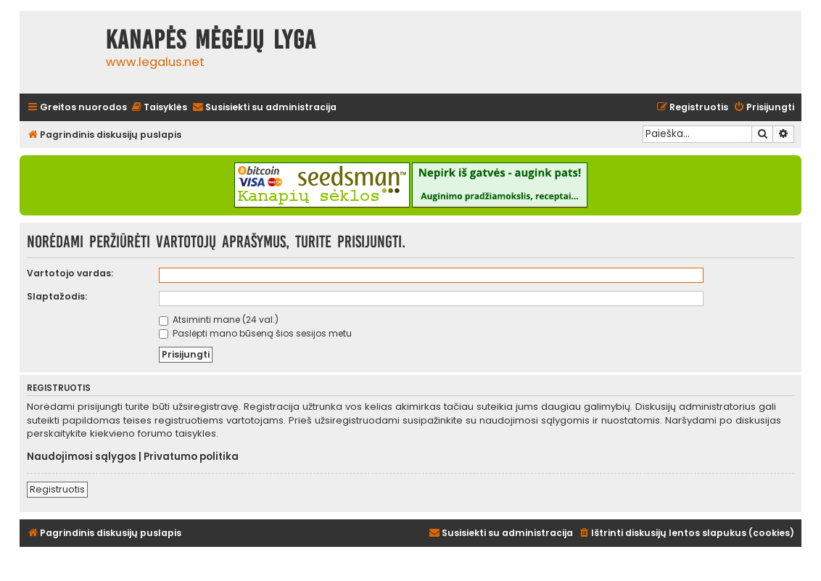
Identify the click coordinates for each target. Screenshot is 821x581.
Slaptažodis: (57, 296)
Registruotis (57, 489)
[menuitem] (159, 108)
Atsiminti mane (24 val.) (219, 319)
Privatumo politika (191, 456)
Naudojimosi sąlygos (81, 456)
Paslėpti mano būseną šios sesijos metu (255, 333)
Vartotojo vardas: (70, 273)
